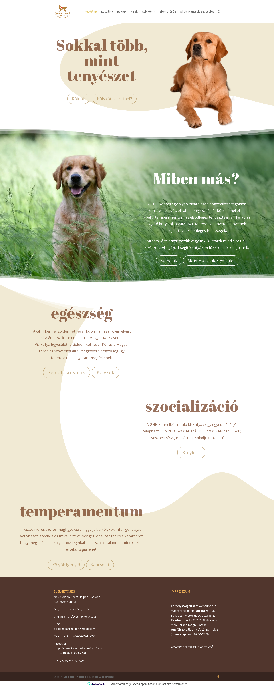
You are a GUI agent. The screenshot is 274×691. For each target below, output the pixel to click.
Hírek (134, 11)
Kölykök (147, 11)
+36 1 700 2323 (192, 620)
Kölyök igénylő (66, 565)
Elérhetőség (168, 11)
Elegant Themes (74, 677)
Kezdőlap (90, 11)
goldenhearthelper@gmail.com (74, 629)
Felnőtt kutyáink (66, 372)
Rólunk (121, 11)
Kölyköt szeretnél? (114, 99)
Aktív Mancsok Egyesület (197, 11)
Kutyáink (107, 11)
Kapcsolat (100, 565)
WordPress (106, 677)
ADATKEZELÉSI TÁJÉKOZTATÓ (192, 647)
